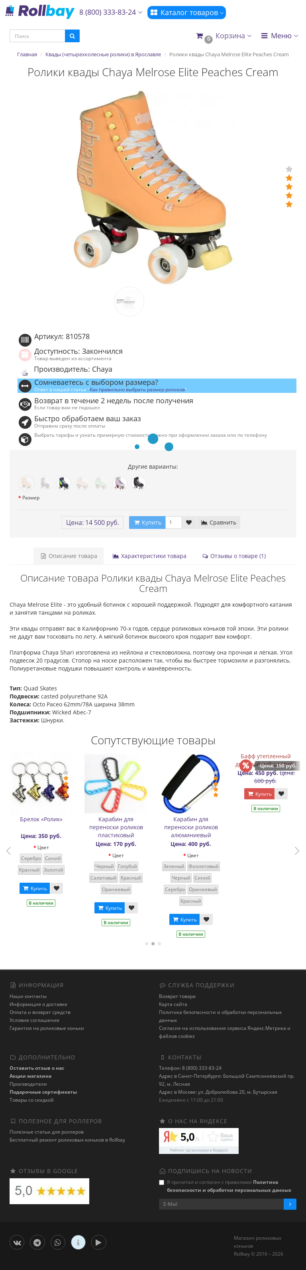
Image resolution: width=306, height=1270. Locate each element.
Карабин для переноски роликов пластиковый (118, 827)
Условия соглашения (34, 1020)
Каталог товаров (186, 12)
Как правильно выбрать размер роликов (137, 389)
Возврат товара (177, 996)
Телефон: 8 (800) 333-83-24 (190, 1068)
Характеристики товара (149, 556)
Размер (30, 497)
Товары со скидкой (32, 1099)
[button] (223, 36)
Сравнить (218, 522)
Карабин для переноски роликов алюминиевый (193, 827)
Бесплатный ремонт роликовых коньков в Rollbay (67, 1139)
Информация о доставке (38, 1004)
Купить (36, 888)
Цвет (45, 847)
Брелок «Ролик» (43, 819)
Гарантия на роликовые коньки (47, 1028)
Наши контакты (28, 996)
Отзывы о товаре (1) (234, 556)
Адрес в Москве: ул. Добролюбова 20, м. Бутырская (218, 1092)
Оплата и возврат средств (40, 1012)
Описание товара (68, 556)
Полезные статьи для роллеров (47, 1131)
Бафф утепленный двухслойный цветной (267, 760)
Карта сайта (173, 1004)
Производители (28, 1084)
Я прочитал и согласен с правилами (225, 1186)
